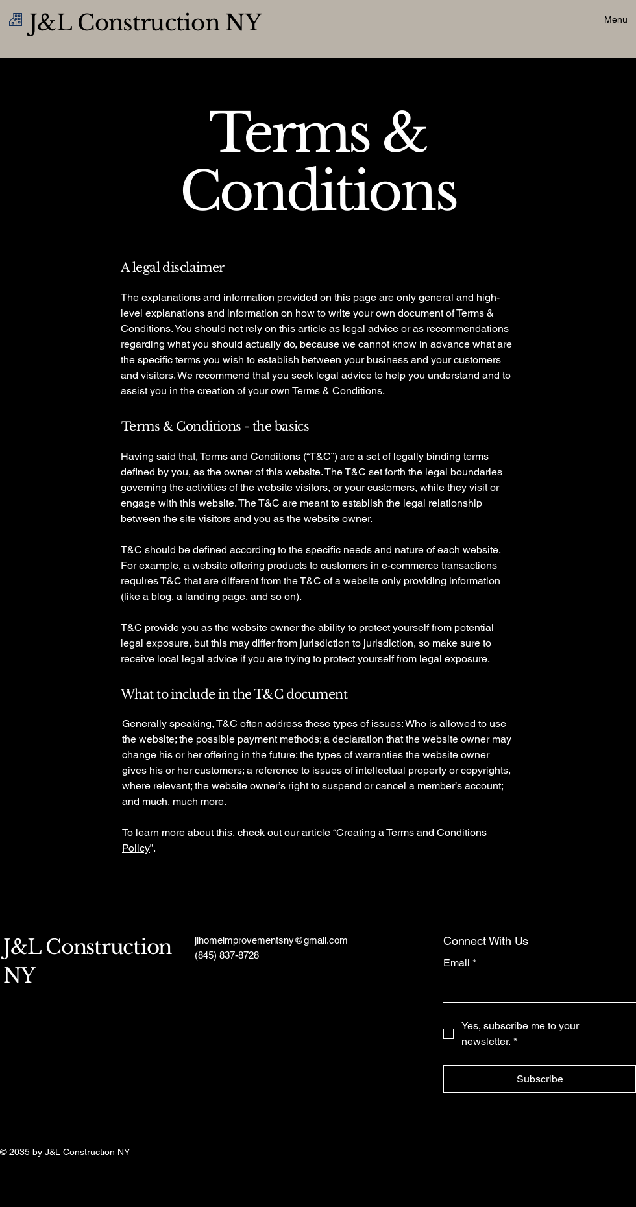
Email (459, 963)
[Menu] (602, 19)
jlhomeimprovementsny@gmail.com (271, 940)
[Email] (535, 989)
